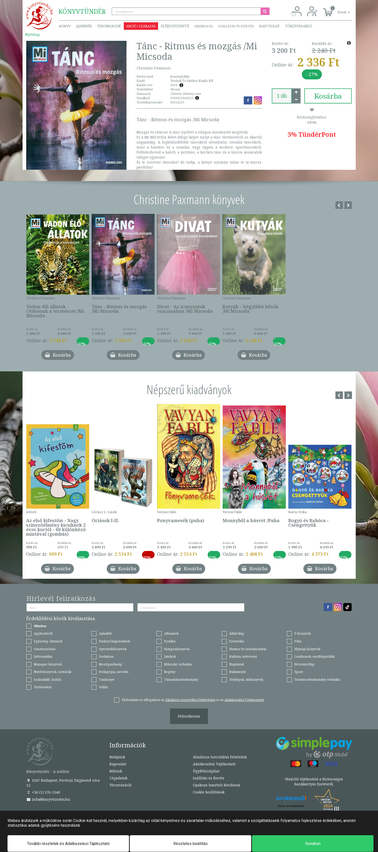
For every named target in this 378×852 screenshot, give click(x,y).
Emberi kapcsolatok (114, 641)
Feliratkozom (189, 716)
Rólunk (115, 771)
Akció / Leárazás (141, 26)
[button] (338, 9)
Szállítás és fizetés (236, 26)
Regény (169, 671)
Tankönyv (107, 679)
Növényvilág (304, 664)
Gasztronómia (44, 649)
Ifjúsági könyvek (307, 649)
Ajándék (84, 26)
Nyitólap (32, 34)
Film (297, 641)
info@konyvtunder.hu (48, 799)
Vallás (103, 687)
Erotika (169, 641)
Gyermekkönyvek (113, 649)
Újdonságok (109, 26)
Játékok (170, 656)
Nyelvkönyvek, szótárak (52, 671)
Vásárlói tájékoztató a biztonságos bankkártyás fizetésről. (314, 781)
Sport (298, 671)
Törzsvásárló (298, 26)
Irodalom (106, 656)
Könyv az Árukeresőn (291, 805)
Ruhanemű (237, 671)
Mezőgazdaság (110, 664)
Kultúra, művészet (243, 656)
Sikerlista (203, 26)
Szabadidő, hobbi (47, 679)
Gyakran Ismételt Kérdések (216, 785)
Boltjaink (117, 757)
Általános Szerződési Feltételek (220, 757)
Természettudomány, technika (317, 679)
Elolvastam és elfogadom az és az (193, 699)
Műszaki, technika (178, 664)
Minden (40, 626)
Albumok (171, 633)
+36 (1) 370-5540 (43, 792)
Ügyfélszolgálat (206, 771)
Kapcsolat (269, 26)
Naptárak (236, 664)
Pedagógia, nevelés (114, 671)
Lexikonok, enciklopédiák (314, 656)
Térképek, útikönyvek (246, 679)
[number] (282, 95)
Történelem (43, 687)
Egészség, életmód (48, 641)
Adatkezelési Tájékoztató (214, 764)
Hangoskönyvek (177, 649)
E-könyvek (302, 633)
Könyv (65, 26)
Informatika (43, 656)
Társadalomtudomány (181, 679)
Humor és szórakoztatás (248, 649)
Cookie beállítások (208, 792)
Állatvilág (236, 633)
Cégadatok (118, 778)
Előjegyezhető (175, 26)
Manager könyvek (48, 664)
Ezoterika (236, 641)
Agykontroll (43, 633)
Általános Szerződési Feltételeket (190, 699)
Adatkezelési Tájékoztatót (244, 699)
